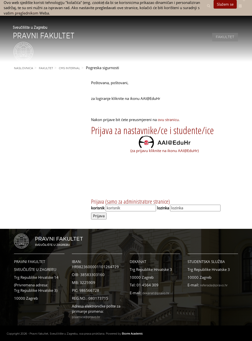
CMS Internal (69, 68)
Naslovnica (23, 68)
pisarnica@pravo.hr (86, 317)
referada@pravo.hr (214, 285)
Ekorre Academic (132, 333)
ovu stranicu (168, 119)
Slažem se (225, 4)
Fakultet (225, 37)
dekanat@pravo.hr (155, 293)
